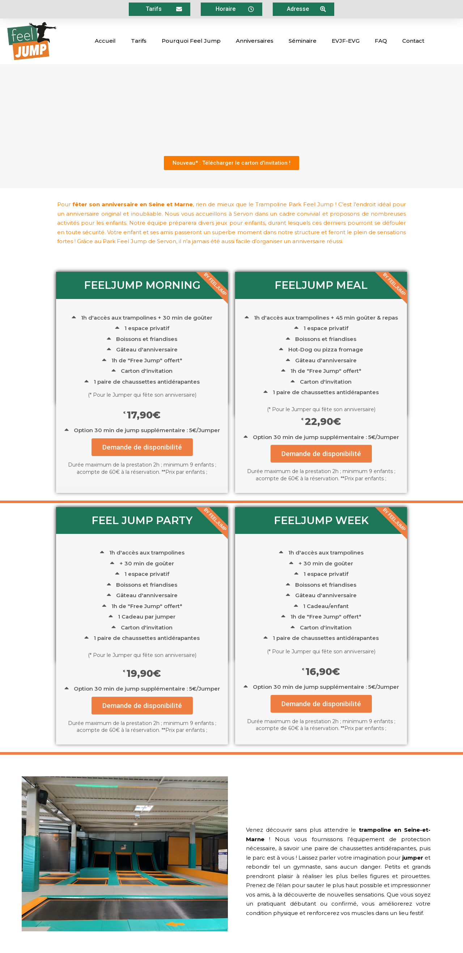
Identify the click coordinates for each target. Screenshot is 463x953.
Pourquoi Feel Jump (191, 40)
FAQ (381, 40)
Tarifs (138, 40)
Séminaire (303, 40)
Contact (413, 40)
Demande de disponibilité (142, 447)
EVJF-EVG (346, 40)
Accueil (105, 40)
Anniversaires (254, 40)
